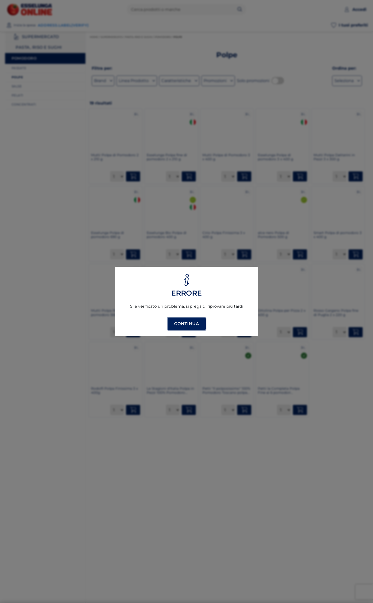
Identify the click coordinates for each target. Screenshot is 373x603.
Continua (186, 323)
